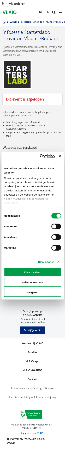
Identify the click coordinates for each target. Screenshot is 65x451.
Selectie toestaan (32, 282)
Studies (32, 352)
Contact (32, 379)
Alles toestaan (32, 272)
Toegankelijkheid (35, 439)
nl (41, 12)
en (47, 12)
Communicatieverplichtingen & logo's (32, 388)
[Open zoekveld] (53, 12)
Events (13, 21)
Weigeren (32, 292)
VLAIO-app (32, 361)
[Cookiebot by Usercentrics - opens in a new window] (41, 156)
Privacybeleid (15, 439)
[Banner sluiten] (60, 156)
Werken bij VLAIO (33, 343)
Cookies (11, 442)
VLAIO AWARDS (32, 370)
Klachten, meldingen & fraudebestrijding (32, 397)
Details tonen (46, 261)
